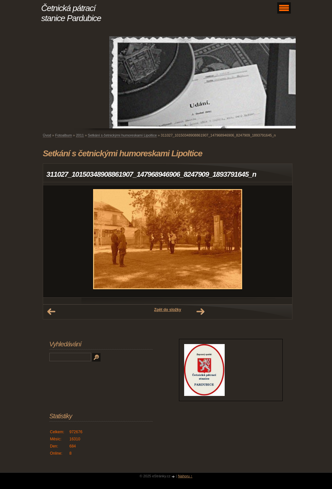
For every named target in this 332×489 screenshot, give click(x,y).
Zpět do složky (167, 309)
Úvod (47, 135)
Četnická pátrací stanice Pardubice (71, 13)
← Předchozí (51, 311)
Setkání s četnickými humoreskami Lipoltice (122, 135)
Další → (200, 311)
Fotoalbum (63, 135)
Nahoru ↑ (185, 476)
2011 (80, 135)
